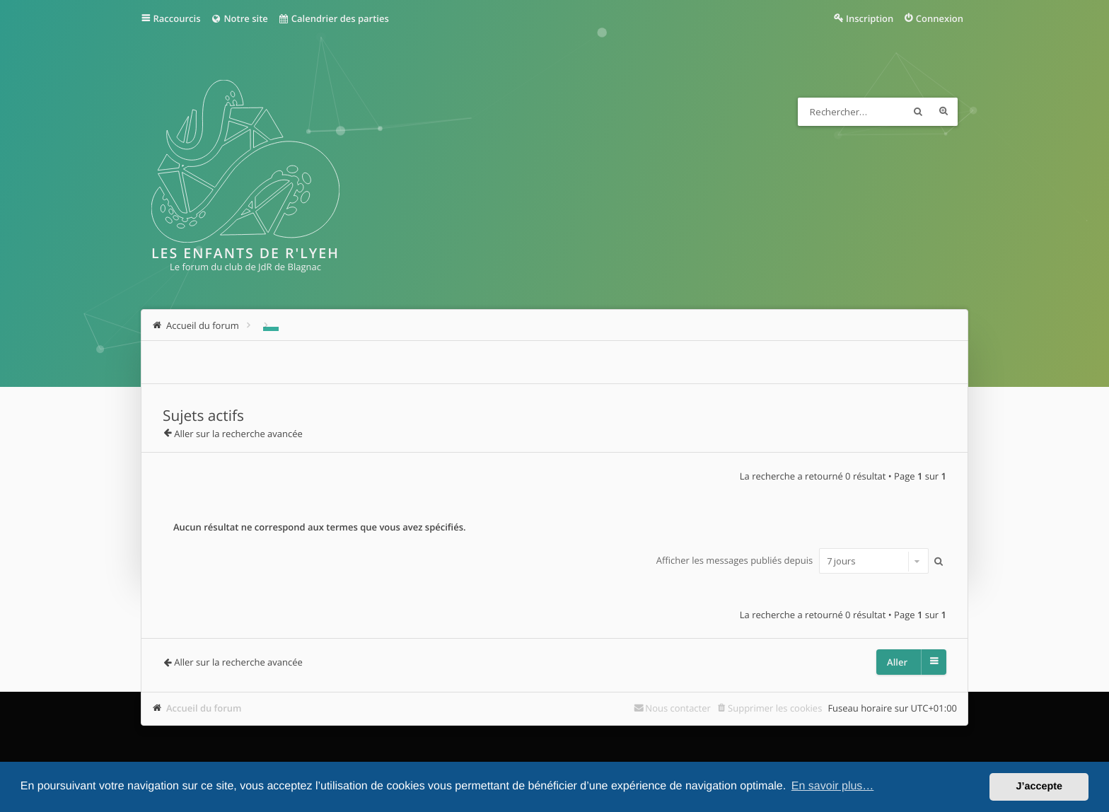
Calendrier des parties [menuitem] (333, 18)
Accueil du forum (204, 708)
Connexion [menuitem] (939, 18)
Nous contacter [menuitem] (678, 708)
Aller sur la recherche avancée (238, 433)
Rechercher (918, 111)
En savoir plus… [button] (832, 786)
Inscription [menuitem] (869, 18)
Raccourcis (177, 18)
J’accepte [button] (1039, 786)
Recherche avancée (943, 111)
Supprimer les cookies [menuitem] (775, 708)
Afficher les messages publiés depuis (792, 561)
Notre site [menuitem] (238, 18)
